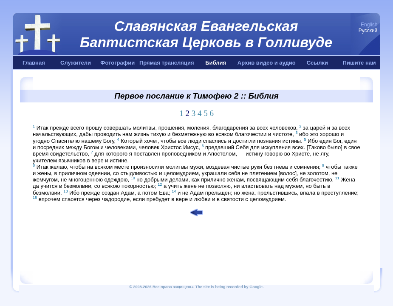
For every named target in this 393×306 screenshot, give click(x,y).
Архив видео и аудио (266, 63)
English (369, 25)
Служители (75, 63)
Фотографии (117, 63)
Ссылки (317, 63)
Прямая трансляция (166, 63)
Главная (34, 63)
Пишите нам (359, 63)
